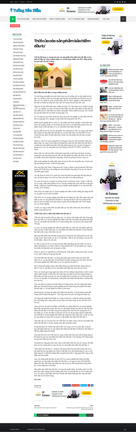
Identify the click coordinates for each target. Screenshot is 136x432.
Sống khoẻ (16, 102)
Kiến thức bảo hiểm (18, 42)
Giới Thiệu (106, 19)
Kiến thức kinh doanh (18, 65)
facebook (82, 415)
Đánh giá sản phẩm (18, 138)
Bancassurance (94, 19)
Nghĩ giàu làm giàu (18, 59)
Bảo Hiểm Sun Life (18, 125)
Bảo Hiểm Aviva (17, 158)
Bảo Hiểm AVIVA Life (18, 148)
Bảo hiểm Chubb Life (18, 121)
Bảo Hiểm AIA (16, 95)
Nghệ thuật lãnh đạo (18, 118)
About (16, 1)
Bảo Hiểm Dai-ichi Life (19, 85)
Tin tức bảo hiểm (17, 39)
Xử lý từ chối (16, 128)
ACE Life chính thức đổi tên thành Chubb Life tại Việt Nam (116, 90)
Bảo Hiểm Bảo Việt (18, 69)
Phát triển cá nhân (18, 49)
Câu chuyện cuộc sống (19, 55)
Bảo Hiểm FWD (17, 131)
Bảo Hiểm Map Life (18, 155)
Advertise (29, 1)
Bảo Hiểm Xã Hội (17, 75)
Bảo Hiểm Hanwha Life (19, 108)
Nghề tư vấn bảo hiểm (18, 45)
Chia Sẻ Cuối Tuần (18, 145)
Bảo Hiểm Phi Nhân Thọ (19, 92)
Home (11, 1)
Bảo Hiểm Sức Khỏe (18, 141)
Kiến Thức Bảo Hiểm (39, 19)
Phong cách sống (18, 52)
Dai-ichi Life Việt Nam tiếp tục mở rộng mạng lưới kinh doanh (115, 82)
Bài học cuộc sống (18, 72)
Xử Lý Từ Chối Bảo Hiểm (76, 19)
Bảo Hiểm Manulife (18, 88)
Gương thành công (18, 62)
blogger (89, 415)
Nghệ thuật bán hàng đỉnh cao (18, 106)
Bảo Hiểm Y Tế (17, 112)
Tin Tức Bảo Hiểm (23, 19)
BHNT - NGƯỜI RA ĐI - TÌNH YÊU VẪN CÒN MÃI (115, 109)
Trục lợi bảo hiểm (17, 135)
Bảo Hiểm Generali (18, 115)
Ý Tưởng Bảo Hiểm (40, 429)
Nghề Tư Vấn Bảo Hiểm (57, 19)
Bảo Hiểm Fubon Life (18, 151)
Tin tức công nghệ (18, 78)
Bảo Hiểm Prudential (18, 82)
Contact (22, 1)
